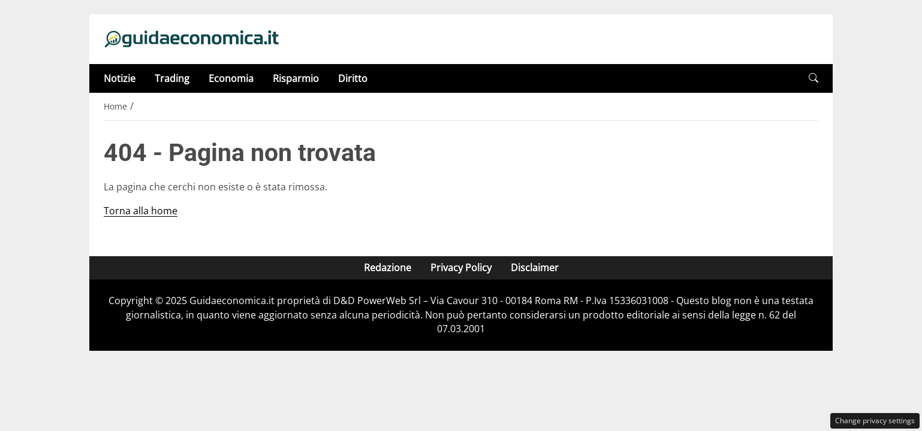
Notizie (119, 78)
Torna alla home (140, 210)
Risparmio (296, 78)
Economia (231, 78)
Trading (172, 78)
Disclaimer (535, 267)
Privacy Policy (461, 267)
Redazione (387, 267)
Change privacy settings (875, 420)
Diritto (352, 78)
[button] (813, 78)
